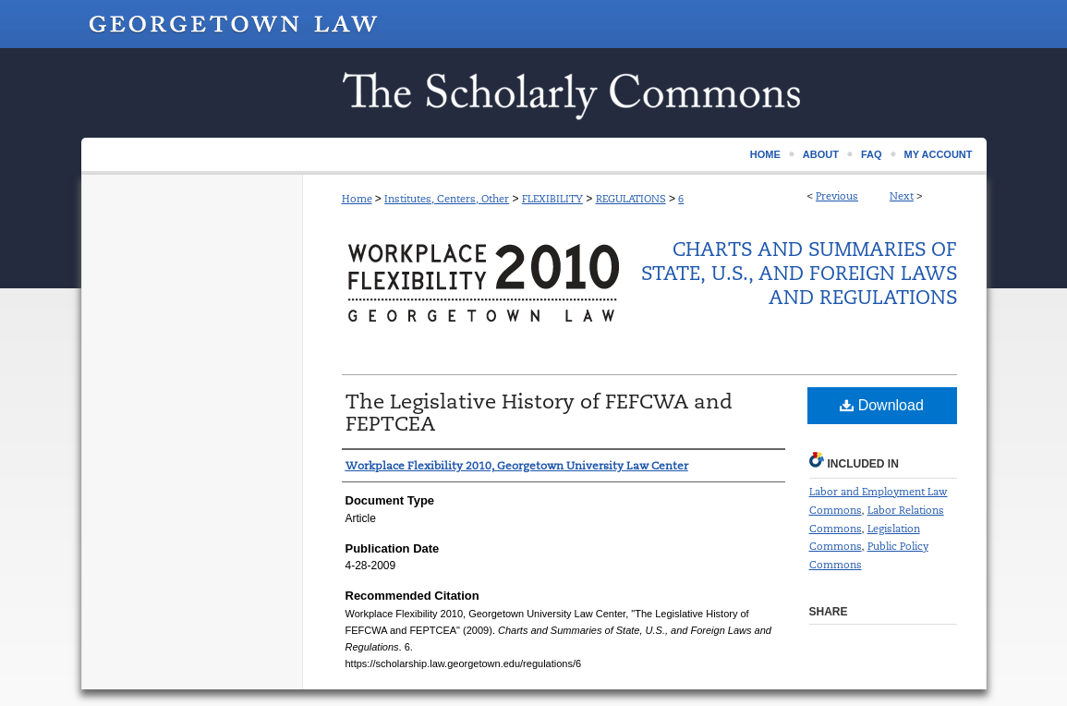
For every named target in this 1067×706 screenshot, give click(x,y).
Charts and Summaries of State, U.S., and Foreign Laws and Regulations (799, 273)
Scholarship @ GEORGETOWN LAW (534, 93)
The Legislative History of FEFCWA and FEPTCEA (539, 412)
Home (357, 198)
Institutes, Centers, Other (446, 198)
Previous (837, 195)
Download (882, 405)
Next (902, 195)
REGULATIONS (631, 198)
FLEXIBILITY (552, 198)
